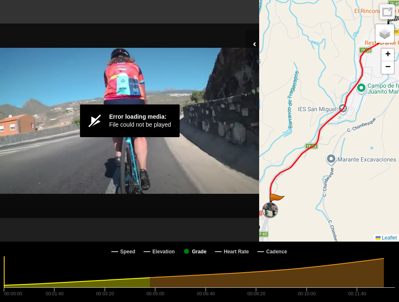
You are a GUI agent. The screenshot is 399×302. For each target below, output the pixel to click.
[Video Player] (129, 121)
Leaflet (386, 238)
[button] (276, 202)
